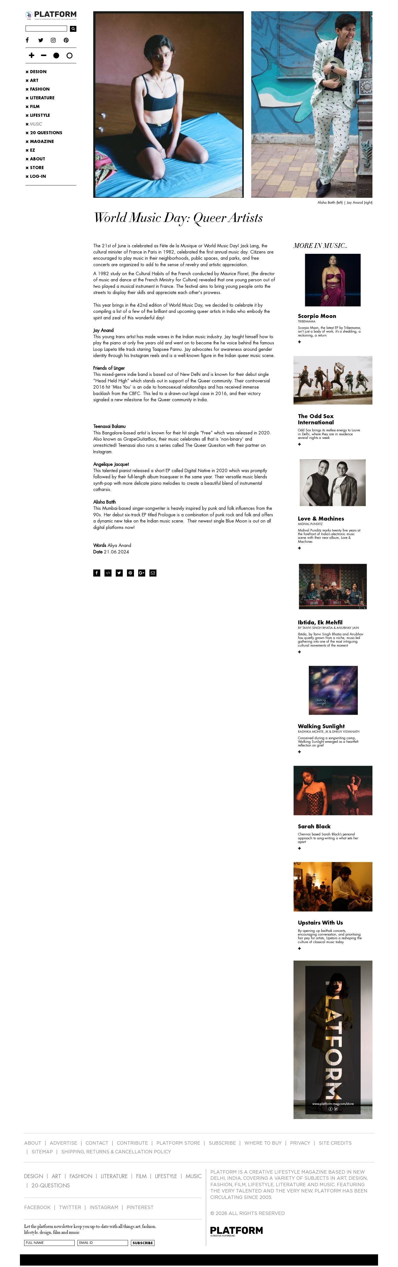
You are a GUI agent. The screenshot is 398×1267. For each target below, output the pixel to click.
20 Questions (44, 133)
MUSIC (194, 1176)
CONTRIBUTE (132, 1143)
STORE (35, 168)
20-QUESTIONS (50, 1185)
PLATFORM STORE (178, 1143)
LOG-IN (36, 176)
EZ (30, 150)
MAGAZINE (40, 141)
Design (36, 72)
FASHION (81, 1176)
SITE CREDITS (335, 1143)
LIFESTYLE (166, 1176)
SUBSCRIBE (222, 1143)
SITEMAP (42, 1152)
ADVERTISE (63, 1143)
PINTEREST (140, 1207)
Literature (40, 98)
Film (33, 107)
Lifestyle (38, 115)
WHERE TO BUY (263, 1143)
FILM (141, 1176)
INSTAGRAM (104, 1207)
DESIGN (33, 1176)
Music (34, 124)
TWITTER (70, 1207)
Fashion (38, 89)
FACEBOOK (37, 1207)
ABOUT (35, 159)
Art (32, 80)
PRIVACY (300, 1143)
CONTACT (97, 1143)
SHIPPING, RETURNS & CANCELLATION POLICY (116, 1152)
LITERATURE (114, 1176)
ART (56, 1176)
